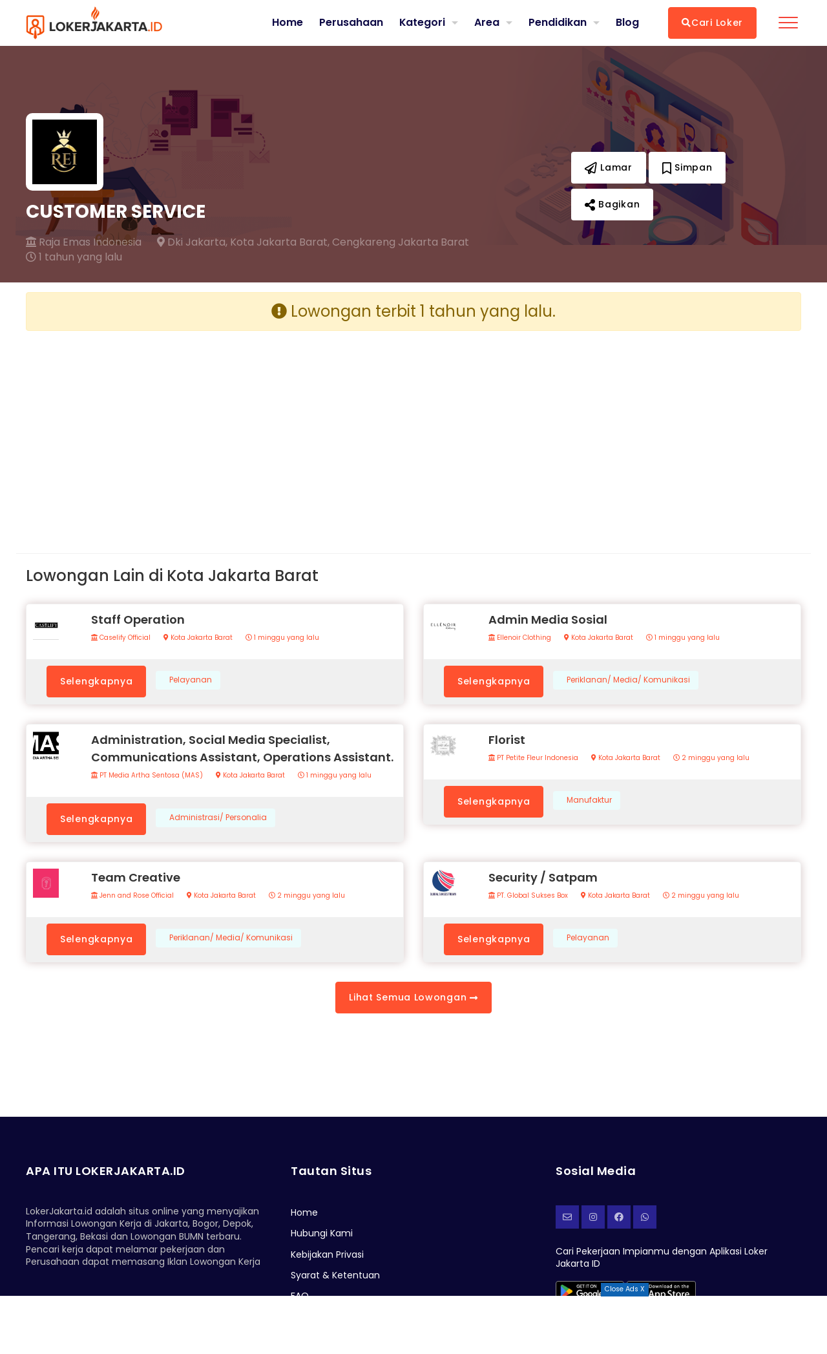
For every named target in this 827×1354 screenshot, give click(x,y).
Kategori (422, 22)
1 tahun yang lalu (74, 257)
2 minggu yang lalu (711, 758)
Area (486, 22)
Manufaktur (589, 800)
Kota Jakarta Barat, (280, 242)
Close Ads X (625, 1289)
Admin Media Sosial (547, 619)
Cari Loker (712, 22)
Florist (506, 740)
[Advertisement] (215, 431)
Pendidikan (558, 22)
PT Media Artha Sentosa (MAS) (147, 775)
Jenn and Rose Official (132, 895)
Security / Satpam (543, 877)
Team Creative (135, 877)
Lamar (609, 167)
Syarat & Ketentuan (335, 1275)
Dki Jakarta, (192, 242)
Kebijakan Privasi (327, 1254)
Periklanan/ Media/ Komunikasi (628, 680)
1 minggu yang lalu (282, 637)
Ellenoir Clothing (519, 637)
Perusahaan (350, 23)
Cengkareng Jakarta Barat (400, 242)
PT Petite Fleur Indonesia (533, 758)
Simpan (687, 167)
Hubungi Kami (322, 1233)
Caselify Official (121, 637)
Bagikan (612, 204)
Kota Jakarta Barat (198, 637)
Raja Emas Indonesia (83, 242)
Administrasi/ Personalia (218, 817)
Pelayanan (190, 680)
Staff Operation (138, 619)
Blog (627, 23)
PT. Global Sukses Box (528, 895)
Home (286, 23)
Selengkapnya (96, 681)
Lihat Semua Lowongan (413, 997)
